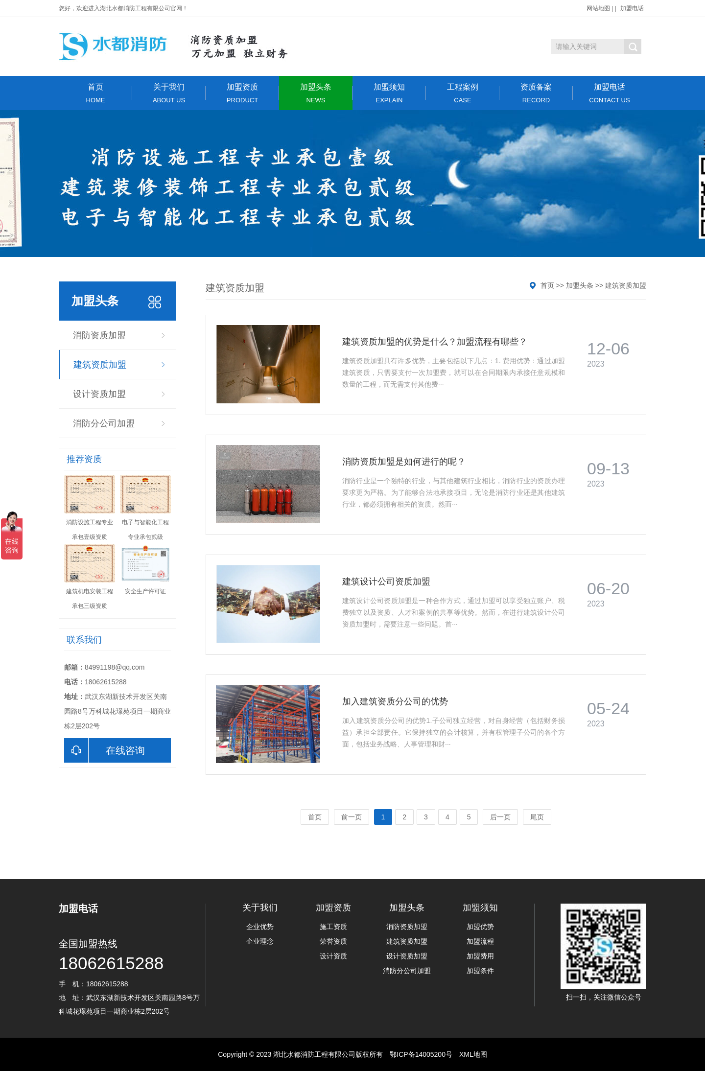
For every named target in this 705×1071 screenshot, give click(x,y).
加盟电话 (632, 8)
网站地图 (598, 8)
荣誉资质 (333, 941)
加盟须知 (389, 93)
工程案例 (462, 93)
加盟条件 (480, 970)
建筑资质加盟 (99, 365)
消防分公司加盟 (104, 423)
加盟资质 (242, 93)
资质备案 (536, 93)
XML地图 (473, 1054)
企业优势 (260, 926)
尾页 (537, 817)
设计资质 (333, 956)
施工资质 (333, 926)
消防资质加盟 (99, 335)
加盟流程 (480, 941)
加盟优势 (480, 926)
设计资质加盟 (99, 394)
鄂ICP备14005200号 (421, 1054)
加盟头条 (315, 93)
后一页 (500, 817)
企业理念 (260, 941)
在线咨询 (104, 750)
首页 (95, 93)
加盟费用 (480, 956)
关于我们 (169, 93)
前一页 (351, 817)
